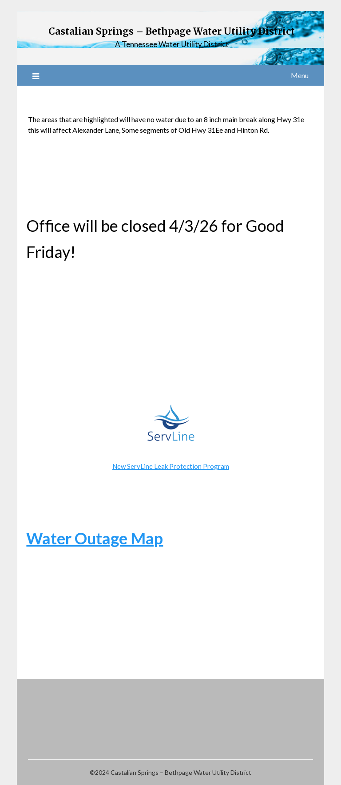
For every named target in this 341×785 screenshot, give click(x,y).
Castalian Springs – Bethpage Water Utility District (171, 31)
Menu (300, 75)
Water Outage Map (94, 538)
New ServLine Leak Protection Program (170, 466)
